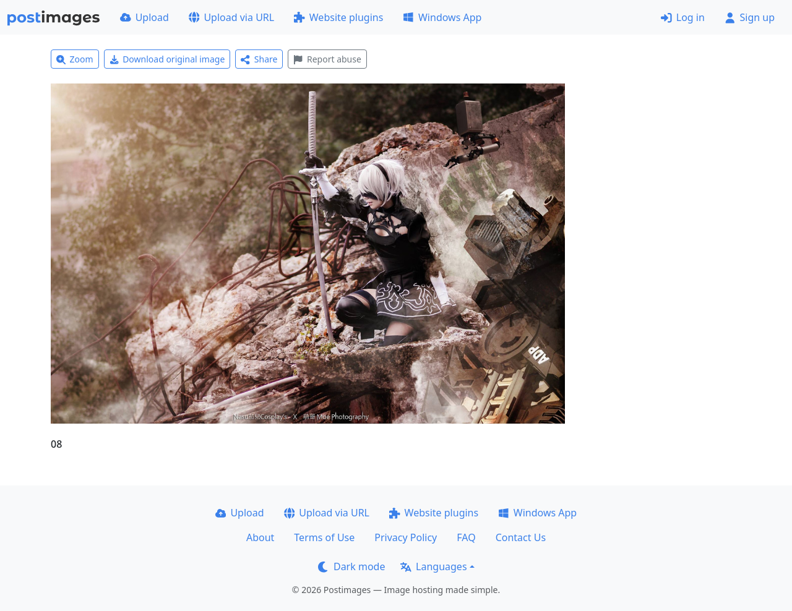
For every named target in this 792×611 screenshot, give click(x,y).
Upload (144, 17)
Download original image (167, 59)
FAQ (466, 537)
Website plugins (338, 17)
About (260, 537)
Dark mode (351, 566)
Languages (433, 566)
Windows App (442, 17)
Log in (683, 17)
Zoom (74, 59)
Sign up (750, 17)
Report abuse (327, 59)
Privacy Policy (405, 537)
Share (259, 59)
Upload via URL (231, 17)
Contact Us (521, 537)
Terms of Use (324, 537)
